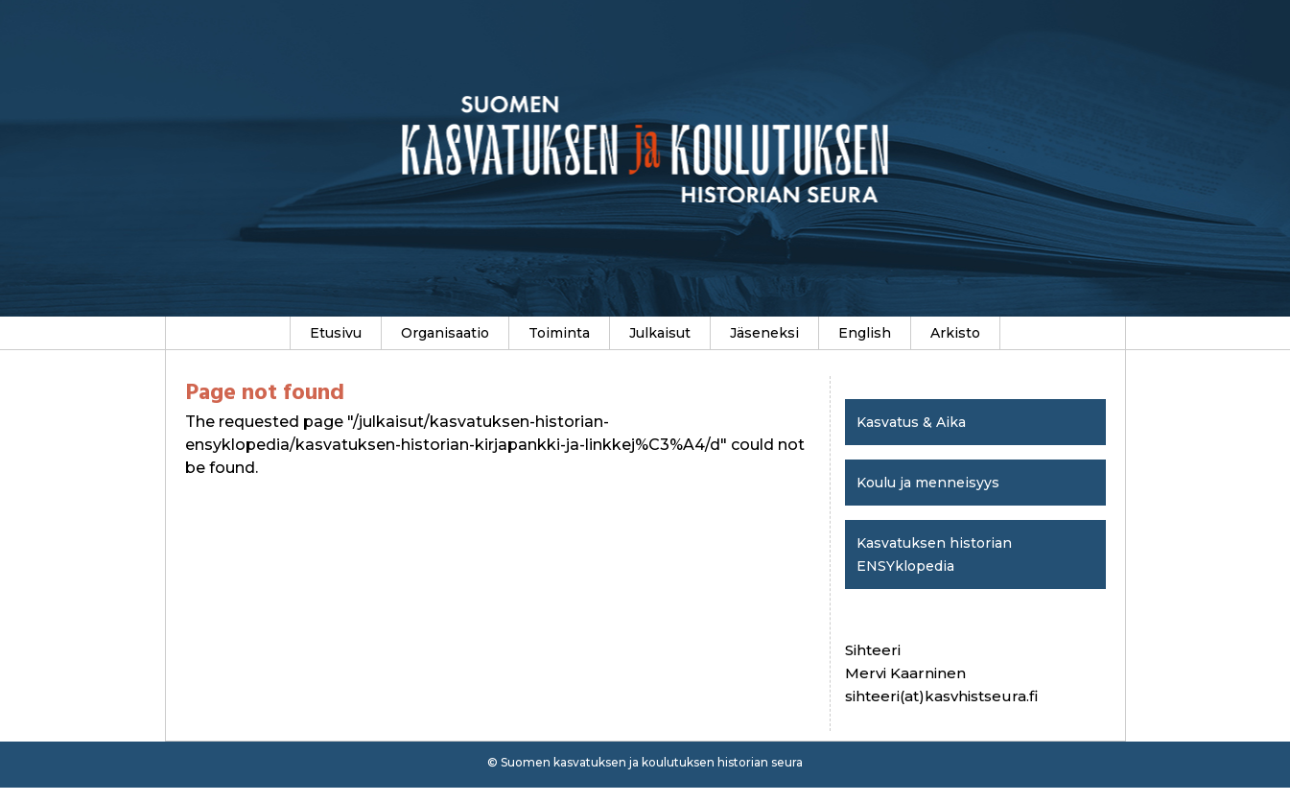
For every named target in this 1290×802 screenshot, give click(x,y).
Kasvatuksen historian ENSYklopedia (934, 554)
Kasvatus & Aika (911, 422)
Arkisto (955, 333)
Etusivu (336, 333)
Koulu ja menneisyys (927, 482)
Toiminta (559, 333)
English (864, 333)
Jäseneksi (764, 333)
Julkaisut (660, 333)
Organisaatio (445, 333)
